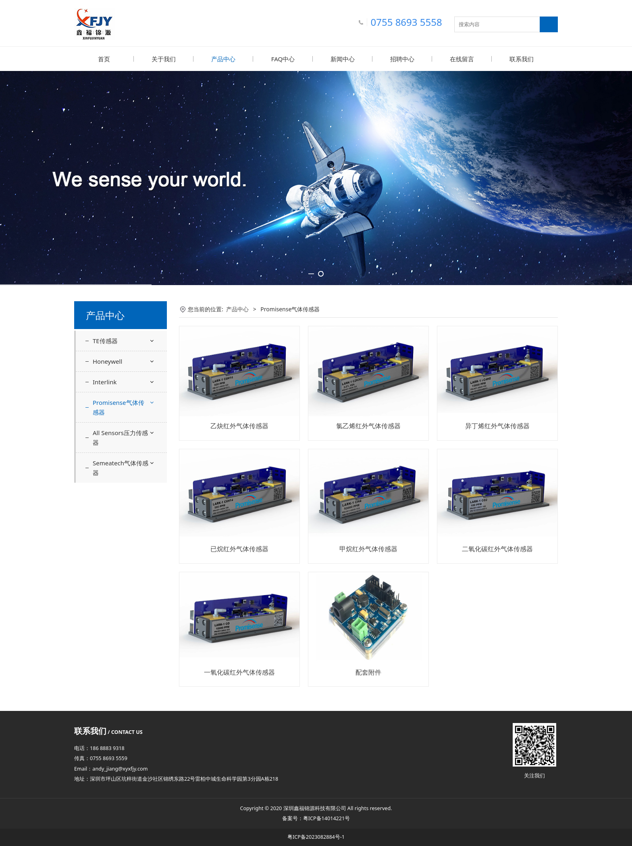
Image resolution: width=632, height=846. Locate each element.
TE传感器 (105, 340)
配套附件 (368, 671)
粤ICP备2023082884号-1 (316, 836)
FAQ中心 (283, 59)
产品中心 (223, 59)
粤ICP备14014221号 (326, 818)
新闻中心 (343, 59)
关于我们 (164, 59)
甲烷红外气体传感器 (368, 548)
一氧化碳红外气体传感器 (239, 671)
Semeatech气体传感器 (120, 467)
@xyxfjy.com (133, 768)
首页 (104, 59)
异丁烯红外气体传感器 (497, 425)
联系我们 (521, 59)
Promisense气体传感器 (118, 407)
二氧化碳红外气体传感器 (497, 548)
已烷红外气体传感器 (239, 548)
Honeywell (107, 361)
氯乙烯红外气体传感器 (368, 425)
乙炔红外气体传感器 (239, 425)
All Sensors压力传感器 (120, 437)
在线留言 (462, 59)
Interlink (104, 381)
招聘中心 (402, 59)
